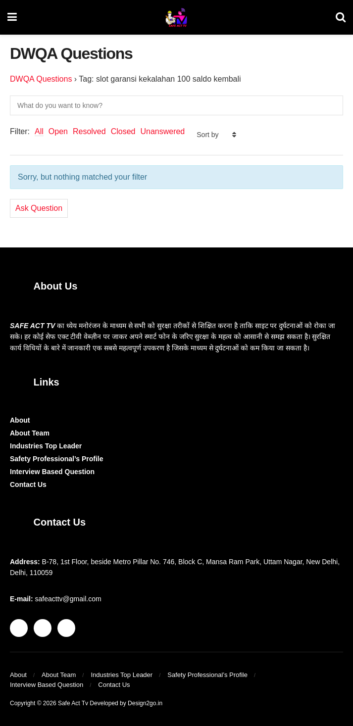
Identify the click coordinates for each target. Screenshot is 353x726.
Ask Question (38, 208)
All (39, 131)
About (20, 420)
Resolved (89, 131)
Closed (123, 131)
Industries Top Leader (46, 446)
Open (58, 131)
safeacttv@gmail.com (68, 599)
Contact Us (28, 484)
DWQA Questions (41, 79)
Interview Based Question (52, 472)
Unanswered (162, 131)
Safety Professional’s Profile (56, 459)
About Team (30, 433)
